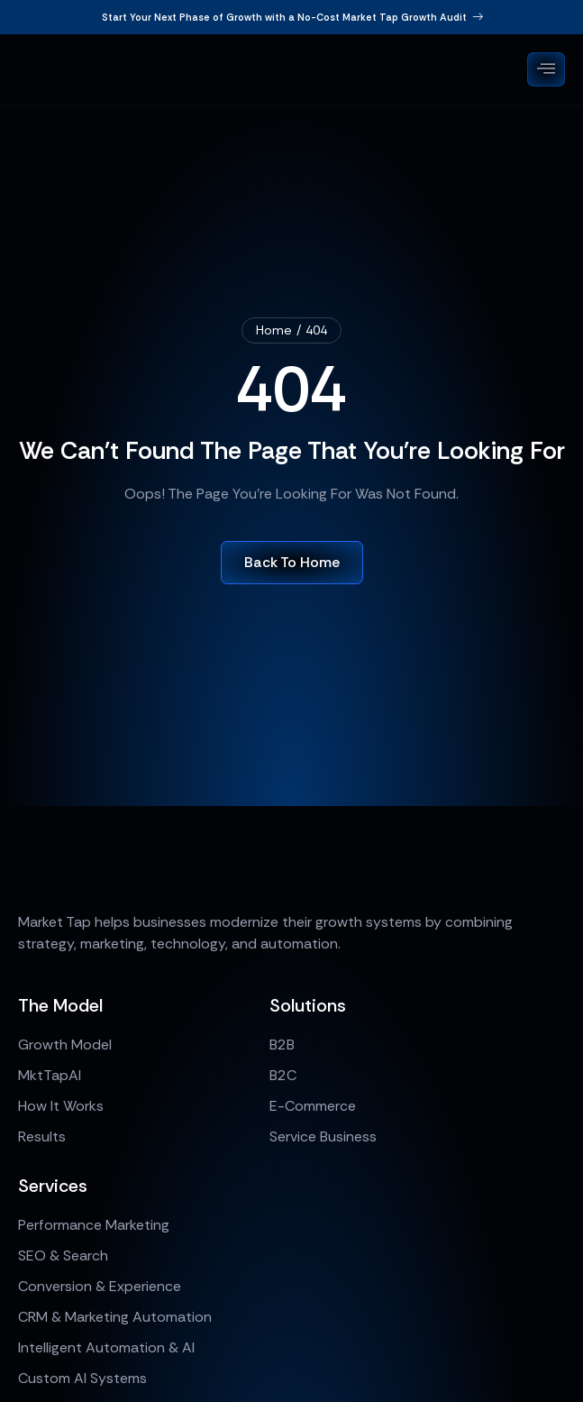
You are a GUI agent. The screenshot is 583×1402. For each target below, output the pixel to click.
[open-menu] (546, 69)
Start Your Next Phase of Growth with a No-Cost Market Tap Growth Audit (292, 17)
